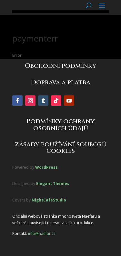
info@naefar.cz (41, 233)
